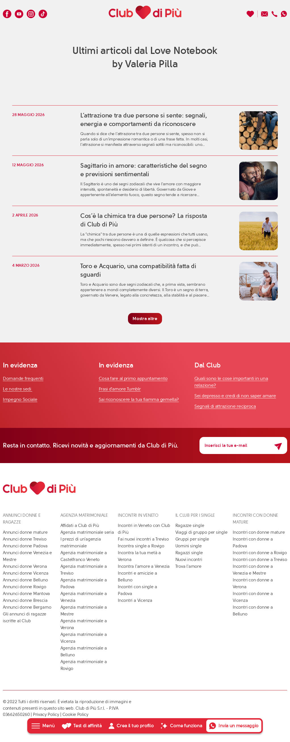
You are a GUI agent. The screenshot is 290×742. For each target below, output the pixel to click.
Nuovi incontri (188, 559)
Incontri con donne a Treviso (260, 559)
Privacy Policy (46, 714)
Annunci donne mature (25, 532)
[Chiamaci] (275, 12)
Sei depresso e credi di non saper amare (235, 395)
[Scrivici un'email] (264, 12)
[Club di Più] (145, 12)
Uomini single (188, 545)
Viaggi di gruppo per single (201, 532)
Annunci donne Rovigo (24, 586)
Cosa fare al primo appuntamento (133, 378)
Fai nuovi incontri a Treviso (143, 539)
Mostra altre (145, 318)
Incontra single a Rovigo (141, 545)
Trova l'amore (188, 566)
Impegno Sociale (20, 399)
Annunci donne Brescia (25, 600)
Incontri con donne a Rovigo (260, 552)
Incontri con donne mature (259, 532)
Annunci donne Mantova (26, 593)
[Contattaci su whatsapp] (284, 12)
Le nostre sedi (17, 389)
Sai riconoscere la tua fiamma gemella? (139, 399)
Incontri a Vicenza (135, 600)
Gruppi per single (192, 539)
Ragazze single (189, 525)
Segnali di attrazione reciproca (225, 406)
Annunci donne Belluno (25, 580)
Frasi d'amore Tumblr (120, 389)
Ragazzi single (189, 552)
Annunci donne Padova (25, 545)
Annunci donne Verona (25, 566)
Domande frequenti (23, 378)
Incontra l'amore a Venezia (144, 566)
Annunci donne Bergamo (27, 607)
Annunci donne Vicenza (25, 573)
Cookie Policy (75, 714)
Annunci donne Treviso (24, 539)
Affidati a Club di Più (79, 525)
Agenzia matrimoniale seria (87, 532)
